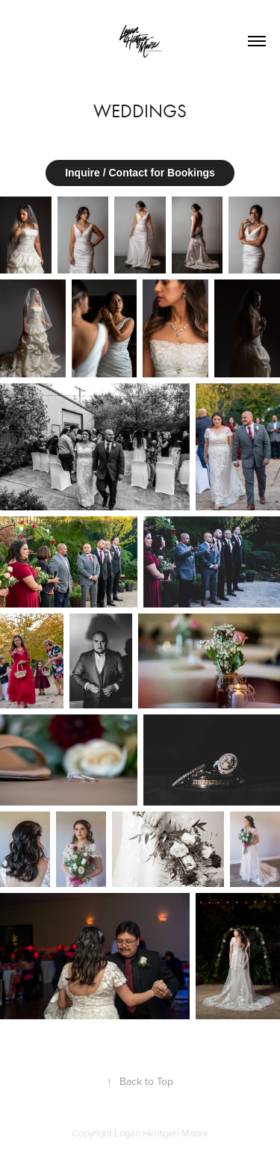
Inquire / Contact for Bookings (140, 173)
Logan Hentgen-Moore (161, 1133)
